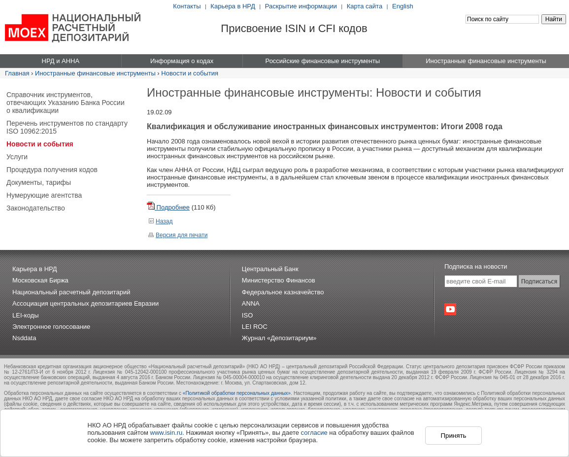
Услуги (17, 157)
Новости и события (189, 73)
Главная (17, 73)
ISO (247, 315)
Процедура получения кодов (52, 170)
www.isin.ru (166, 432)
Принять (453, 435)
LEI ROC (255, 326)
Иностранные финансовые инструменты (95, 73)
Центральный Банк (270, 269)
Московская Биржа (40, 280)
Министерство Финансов (278, 280)
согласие (314, 432)
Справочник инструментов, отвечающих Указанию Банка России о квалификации (65, 102)
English (402, 6)
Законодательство (35, 208)
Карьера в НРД (232, 6)
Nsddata (24, 338)
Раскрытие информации (301, 6)
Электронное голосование (51, 326)
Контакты (187, 6)
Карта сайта (364, 6)
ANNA (251, 303)
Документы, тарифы (38, 182)
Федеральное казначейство (283, 292)
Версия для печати (177, 235)
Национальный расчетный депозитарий (71, 292)
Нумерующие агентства (44, 195)
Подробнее (168, 207)
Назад (160, 221)
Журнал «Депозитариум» (279, 338)
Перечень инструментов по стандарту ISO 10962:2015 (67, 127)
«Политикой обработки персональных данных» (237, 393)
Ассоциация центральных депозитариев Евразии (85, 303)
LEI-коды (25, 315)
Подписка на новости (475, 266)
